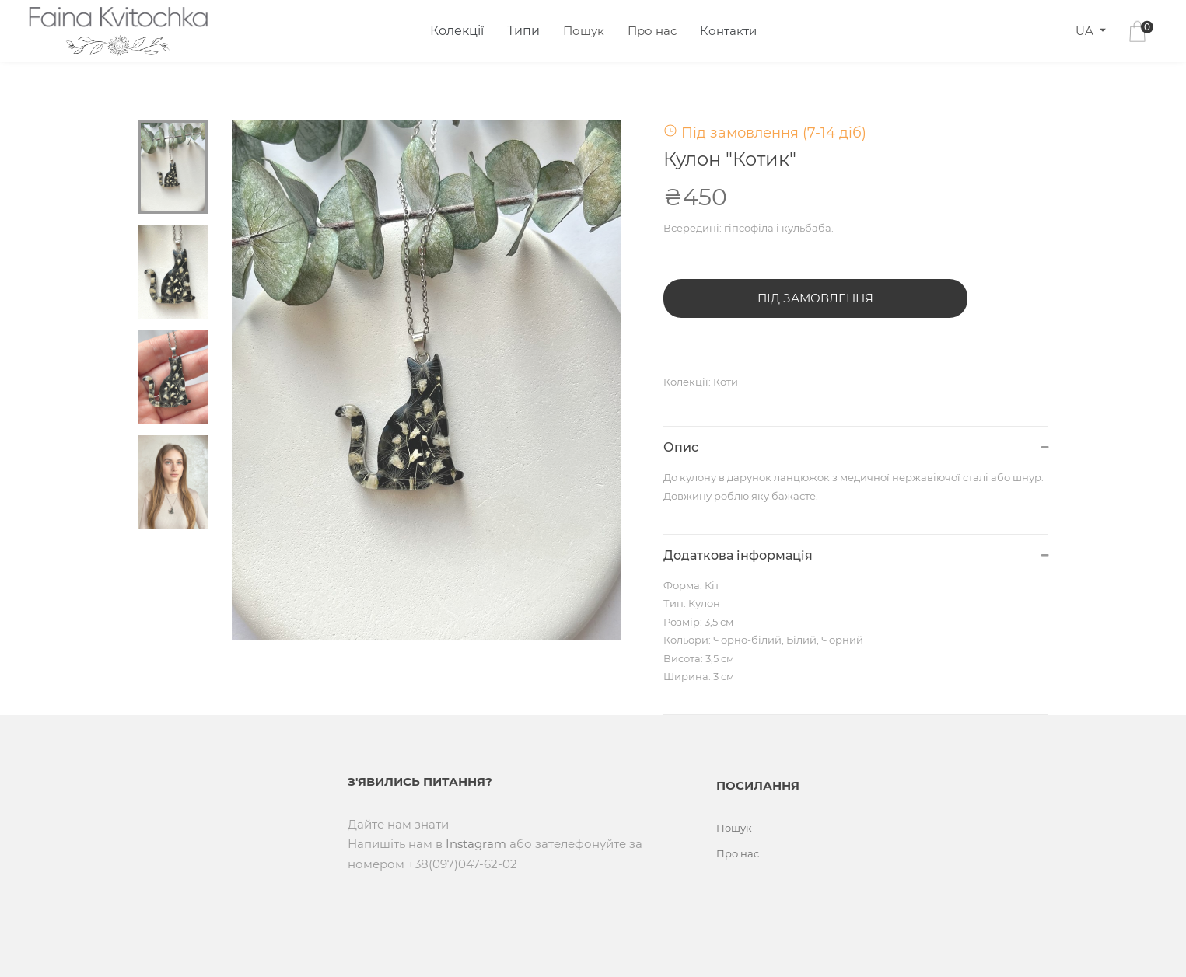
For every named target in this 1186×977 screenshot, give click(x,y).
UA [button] (1086, 30)
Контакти (728, 30)
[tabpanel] (426, 380)
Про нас (652, 30)
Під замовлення (815, 298)
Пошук (583, 30)
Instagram (476, 843)
